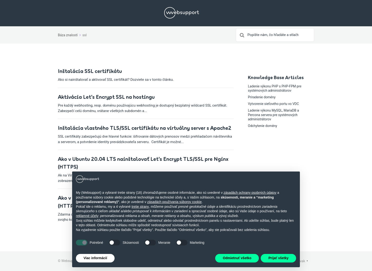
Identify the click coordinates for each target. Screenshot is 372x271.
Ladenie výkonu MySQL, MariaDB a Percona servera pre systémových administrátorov (273, 114)
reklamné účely (87, 216)
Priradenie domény (261, 97)
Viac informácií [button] (95, 258)
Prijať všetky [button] (278, 258)
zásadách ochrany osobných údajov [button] (249, 192)
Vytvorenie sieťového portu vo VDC (273, 104)
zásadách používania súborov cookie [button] (174, 202)
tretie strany (140, 206)
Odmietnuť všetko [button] (237, 258)
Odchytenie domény (262, 126)
